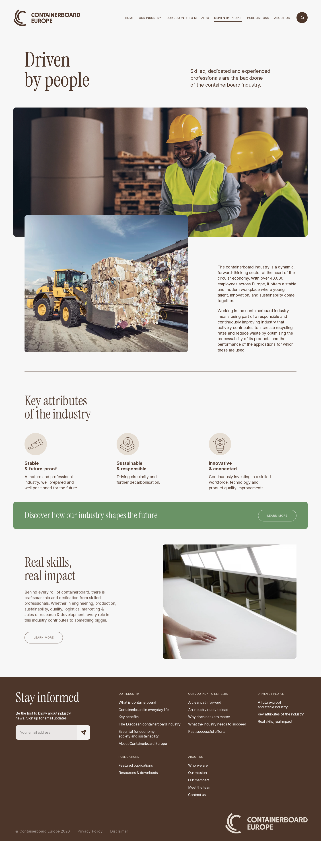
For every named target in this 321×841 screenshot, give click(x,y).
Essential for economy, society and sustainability (139, 733)
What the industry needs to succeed (217, 724)
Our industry (129, 693)
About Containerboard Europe (143, 743)
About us (195, 756)
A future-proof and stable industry (273, 704)
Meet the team (199, 787)
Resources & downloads (138, 772)
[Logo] (46, 14)
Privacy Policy (90, 831)
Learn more (277, 517)
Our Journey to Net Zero (208, 693)
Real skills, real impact (275, 721)
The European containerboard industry (150, 724)
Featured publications (136, 765)
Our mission (197, 772)
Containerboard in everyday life (144, 709)
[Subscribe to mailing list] (83, 732)
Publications (129, 756)
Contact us (197, 794)
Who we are (198, 765)
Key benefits (129, 717)
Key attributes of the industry (281, 714)
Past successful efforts (206, 731)
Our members (199, 780)
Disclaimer (119, 831)
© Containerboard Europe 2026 (42, 831)
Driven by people (271, 693)
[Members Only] (302, 17)
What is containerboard (137, 702)
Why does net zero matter (209, 717)
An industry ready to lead (208, 709)
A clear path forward (204, 702)
